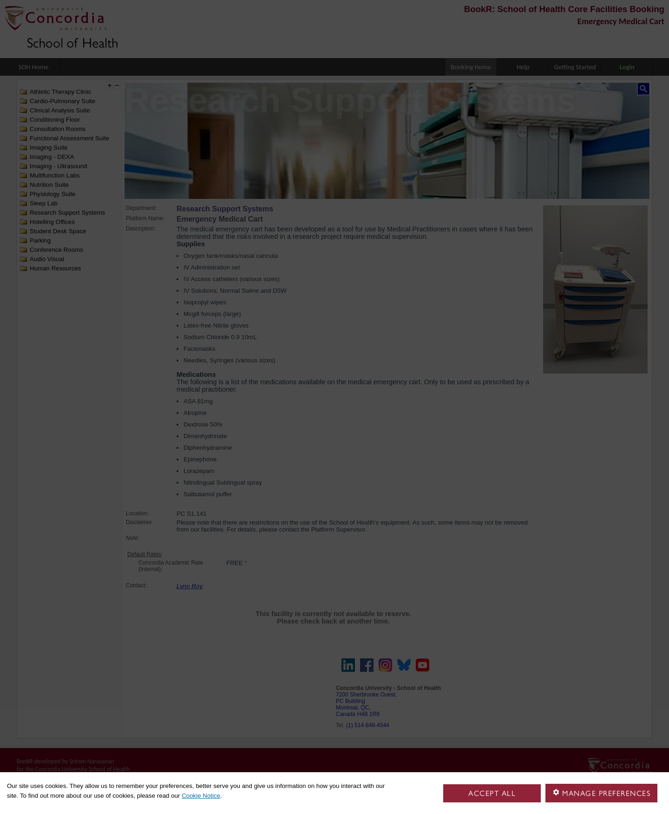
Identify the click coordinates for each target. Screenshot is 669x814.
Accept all (492, 793)
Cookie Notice (201, 795)
